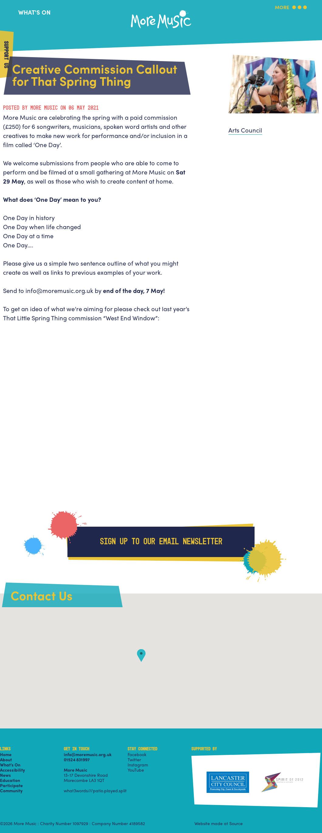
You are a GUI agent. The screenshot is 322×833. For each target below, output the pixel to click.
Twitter (134, 759)
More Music (161, 10)
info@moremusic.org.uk (87, 754)
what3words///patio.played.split (95, 790)
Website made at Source (218, 823)
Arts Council (245, 130)
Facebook (137, 754)
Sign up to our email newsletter (161, 541)
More (282, 8)
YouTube (136, 770)
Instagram (138, 765)
